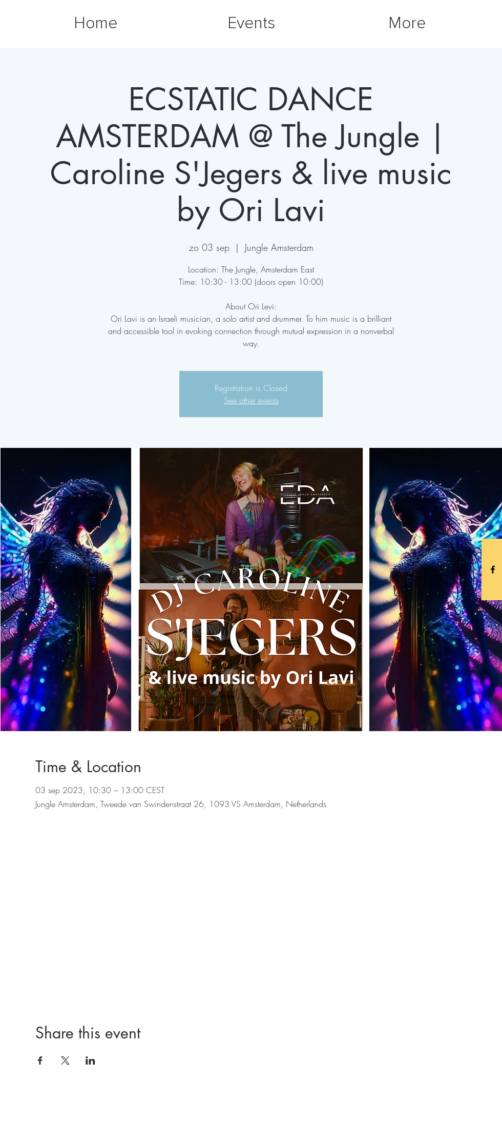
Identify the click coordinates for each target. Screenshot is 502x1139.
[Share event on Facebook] (40, 1060)
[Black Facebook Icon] (493, 569)
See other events (251, 400)
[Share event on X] (65, 1060)
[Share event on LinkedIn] (90, 1060)
